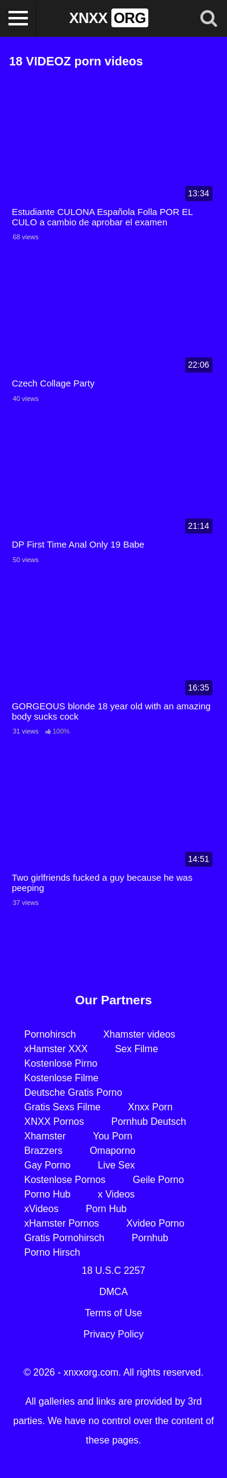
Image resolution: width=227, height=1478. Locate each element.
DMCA (113, 1292)
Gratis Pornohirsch (64, 1238)
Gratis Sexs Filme (62, 1107)
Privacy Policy (114, 1334)
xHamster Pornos (61, 1223)
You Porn (112, 1136)
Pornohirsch (50, 1034)
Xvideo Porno (156, 1223)
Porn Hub (106, 1209)
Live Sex (115, 1165)
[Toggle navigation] (18, 18)
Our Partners (113, 1000)
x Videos (116, 1194)
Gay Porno (47, 1165)
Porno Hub (47, 1194)
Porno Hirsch (52, 1252)
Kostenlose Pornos (64, 1180)
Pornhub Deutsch (148, 1121)
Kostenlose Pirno (60, 1063)
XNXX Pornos (54, 1121)
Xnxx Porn (150, 1107)
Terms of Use (113, 1313)
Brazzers (43, 1150)
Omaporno (113, 1150)
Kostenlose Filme (61, 1078)
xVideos (41, 1209)
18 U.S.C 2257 (113, 1270)
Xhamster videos (139, 1034)
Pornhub (150, 1238)
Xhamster (44, 1136)
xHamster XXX (56, 1049)
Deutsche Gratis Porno (73, 1092)
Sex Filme (136, 1049)
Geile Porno (158, 1180)
